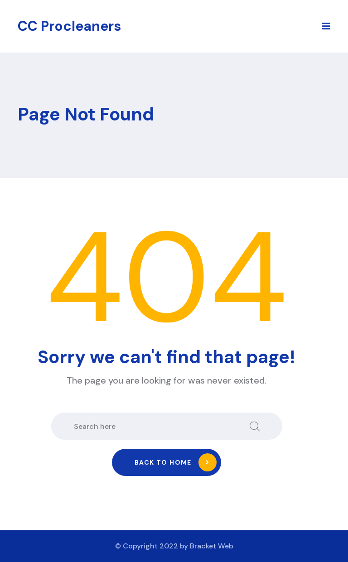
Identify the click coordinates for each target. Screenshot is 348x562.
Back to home (176, 462)
